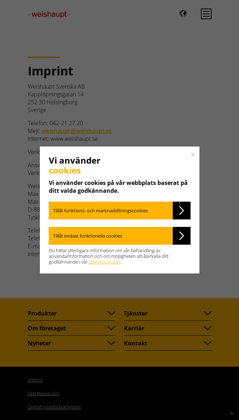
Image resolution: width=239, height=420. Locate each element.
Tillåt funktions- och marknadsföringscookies (100, 210)
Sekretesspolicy (104, 262)
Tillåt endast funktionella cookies (87, 236)
